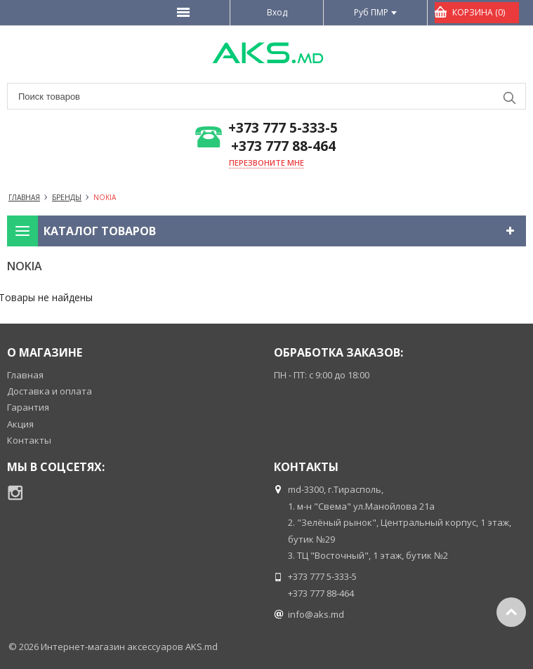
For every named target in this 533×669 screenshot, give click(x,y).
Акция (20, 424)
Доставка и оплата (49, 391)
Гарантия (28, 407)
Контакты (29, 440)
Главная (25, 375)
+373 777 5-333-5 (283, 128)
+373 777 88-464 (283, 146)
